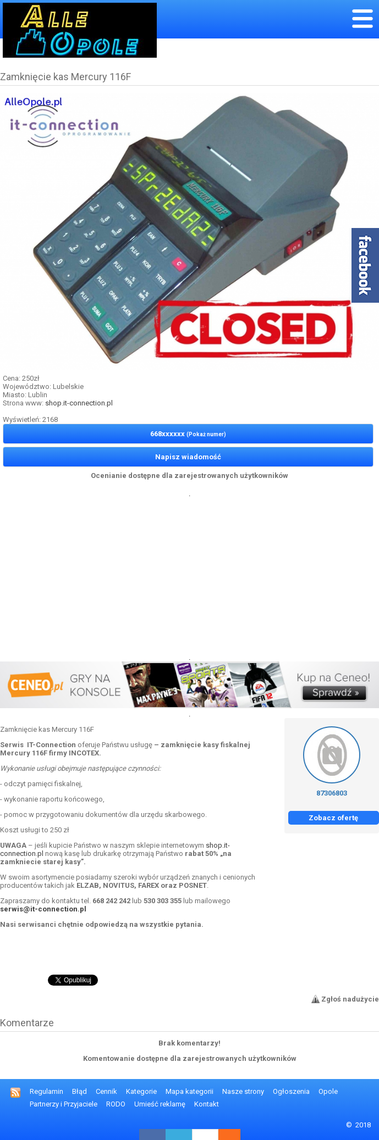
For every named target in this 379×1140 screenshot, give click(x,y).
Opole (328, 1091)
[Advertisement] (189, 575)
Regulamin (46, 1091)
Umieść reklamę (159, 1104)
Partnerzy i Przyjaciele (63, 1104)
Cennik (106, 1091)
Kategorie (141, 1091)
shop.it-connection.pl (79, 403)
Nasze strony (243, 1091)
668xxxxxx (188, 434)
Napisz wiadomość (188, 457)
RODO (115, 1104)
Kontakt (206, 1104)
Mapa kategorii (189, 1091)
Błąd (79, 1091)
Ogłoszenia (291, 1091)
